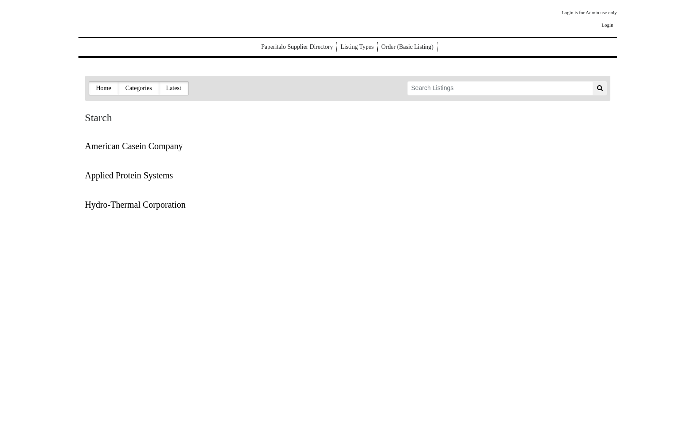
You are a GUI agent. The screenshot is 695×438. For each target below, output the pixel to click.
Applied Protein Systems (129, 175)
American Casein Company (134, 146)
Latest (173, 88)
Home (103, 88)
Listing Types (357, 46)
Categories (138, 88)
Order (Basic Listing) (407, 46)
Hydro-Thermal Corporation (135, 204)
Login (607, 25)
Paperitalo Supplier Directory (297, 46)
